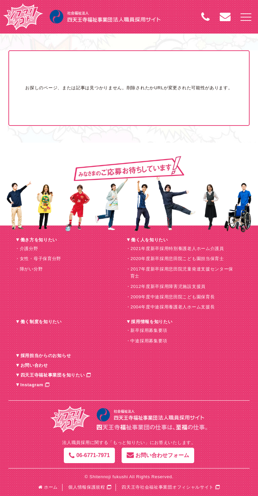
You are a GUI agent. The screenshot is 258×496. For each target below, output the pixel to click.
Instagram (31, 384)
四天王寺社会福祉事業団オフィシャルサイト (168, 487)
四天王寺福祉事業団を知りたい (52, 375)
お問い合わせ (34, 365)
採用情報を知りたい (151, 321)
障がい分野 (31, 268)
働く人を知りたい (149, 239)
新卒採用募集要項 (148, 330)
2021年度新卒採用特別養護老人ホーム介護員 (177, 248)
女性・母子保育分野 (40, 258)
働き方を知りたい (38, 239)
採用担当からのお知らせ (45, 355)
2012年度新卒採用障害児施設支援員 (168, 286)
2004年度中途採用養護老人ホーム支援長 (172, 306)
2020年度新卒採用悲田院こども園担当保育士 (177, 258)
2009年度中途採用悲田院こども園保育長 (172, 296)
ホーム (48, 487)
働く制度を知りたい (41, 321)
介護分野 (29, 248)
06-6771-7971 (89, 455)
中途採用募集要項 (148, 340)
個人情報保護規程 (86, 487)
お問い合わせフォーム (158, 455)
